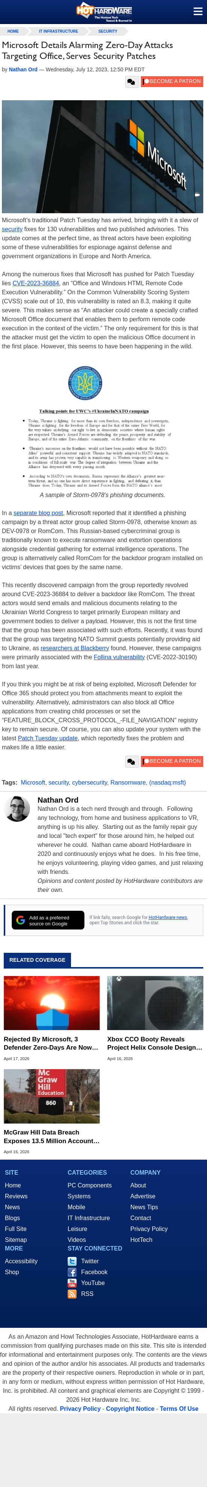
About (138, 1185)
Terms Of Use (179, 1409)
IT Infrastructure (58, 31)
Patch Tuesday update (48, 738)
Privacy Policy (149, 1229)
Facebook (94, 1272)
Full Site (16, 1229)
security (12, 229)
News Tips (144, 1207)
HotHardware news (168, 917)
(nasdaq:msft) (167, 782)
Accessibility (21, 1261)
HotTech (141, 1240)
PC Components (90, 1185)
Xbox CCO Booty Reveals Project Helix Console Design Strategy (151, 1044)
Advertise (143, 1196)
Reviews (16, 1196)
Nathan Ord (58, 800)
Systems (79, 1196)
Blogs (12, 1218)
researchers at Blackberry (75, 648)
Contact (140, 1218)
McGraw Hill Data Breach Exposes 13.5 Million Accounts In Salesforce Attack (50, 1137)
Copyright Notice (130, 1409)
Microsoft (33, 782)
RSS (87, 1294)
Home (13, 1185)
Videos (77, 1240)
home (13, 31)
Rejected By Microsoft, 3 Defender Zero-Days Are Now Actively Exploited (48, 1044)
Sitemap (16, 1240)
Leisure (77, 1229)
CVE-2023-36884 (35, 283)
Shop (12, 1272)
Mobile (76, 1207)
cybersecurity (89, 782)
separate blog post (38, 513)
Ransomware (128, 782)
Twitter (90, 1261)
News (12, 1207)
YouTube (93, 1283)
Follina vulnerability (119, 657)
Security (108, 31)
